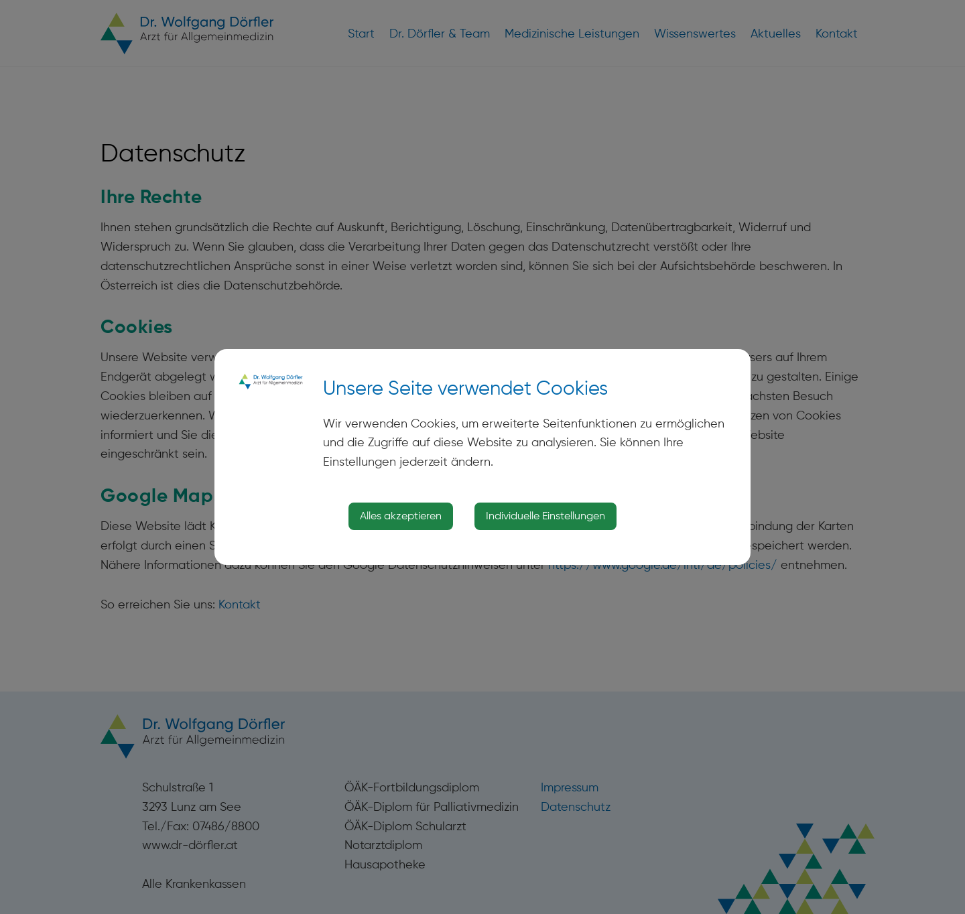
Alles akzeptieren (401, 515)
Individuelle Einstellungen (545, 515)
